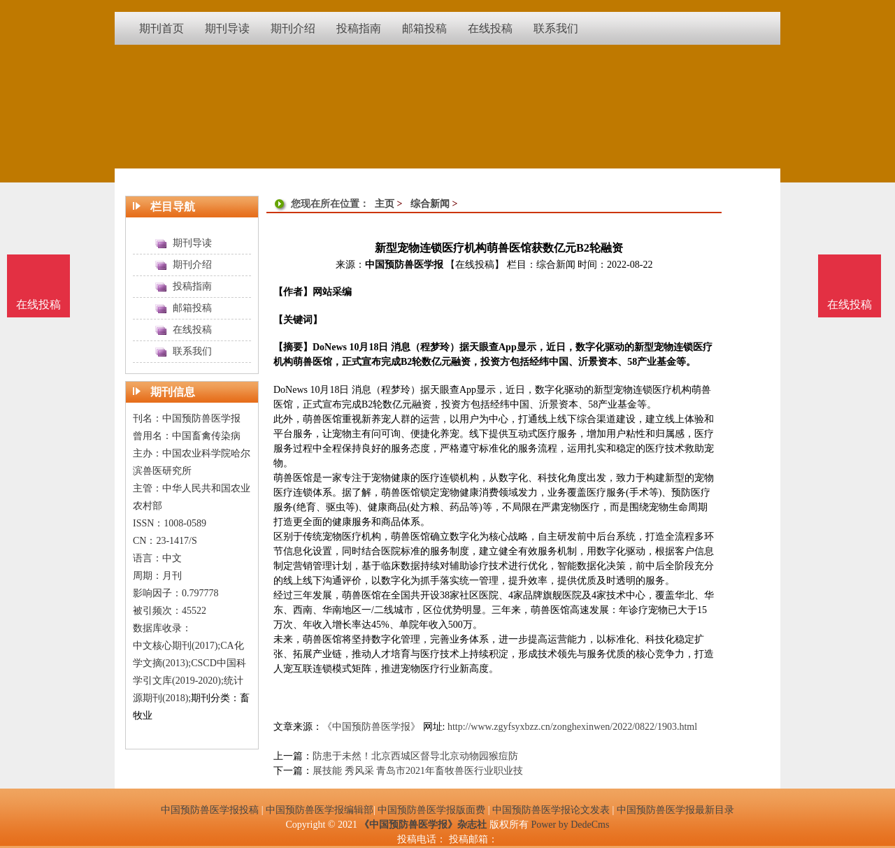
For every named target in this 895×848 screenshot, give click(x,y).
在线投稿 (849, 304)
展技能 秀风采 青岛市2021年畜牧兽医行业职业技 (418, 771)
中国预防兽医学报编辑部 (319, 810)
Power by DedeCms (570, 824)
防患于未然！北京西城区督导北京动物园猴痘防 (415, 756)
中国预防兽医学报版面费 (431, 810)
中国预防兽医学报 (404, 264)
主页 (384, 204)
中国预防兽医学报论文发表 (551, 810)
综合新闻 (430, 204)
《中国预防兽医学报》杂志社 (423, 824)
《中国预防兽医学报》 (371, 726)
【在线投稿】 (474, 264)
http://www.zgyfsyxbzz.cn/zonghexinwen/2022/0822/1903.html (572, 726)
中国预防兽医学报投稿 (210, 810)
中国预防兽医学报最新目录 (675, 810)
